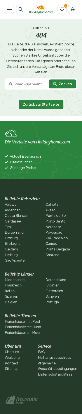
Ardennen (13, 210)
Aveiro (50, 210)
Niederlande (15, 279)
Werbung (12, 357)
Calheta (51, 204)
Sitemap (12, 368)
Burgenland (14, 232)
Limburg (11, 238)
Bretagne (13, 243)
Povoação (53, 232)
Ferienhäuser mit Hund (23, 326)
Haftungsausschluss (54, 357)
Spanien (11, 296)
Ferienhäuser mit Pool (22, 321)
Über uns (12, 351)
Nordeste (53, 226)
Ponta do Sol (55, 215)
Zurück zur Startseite (41, 104)
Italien (10, 290)
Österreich (54, 290)
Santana (52, 254)
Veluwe (11, 204)
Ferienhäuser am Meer (22, 332)
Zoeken (62, 83)
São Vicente (15, 260)
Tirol (8, 226)
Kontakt (11, 363)
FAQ (41, 351)
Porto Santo (55, 221)
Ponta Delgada (57, 249)
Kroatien (52, 285)
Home (37, 27)
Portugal (52, 302)
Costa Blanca (16, 215)
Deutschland (55, 279)
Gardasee (13, 221)
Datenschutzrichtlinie (55, 374)
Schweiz (52, 296)
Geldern (11, 249)
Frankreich (13, 285)
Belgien (11, 302)
